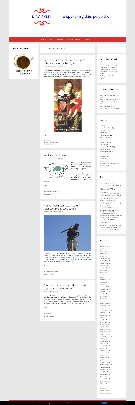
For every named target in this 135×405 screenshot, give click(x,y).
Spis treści (60, 39)
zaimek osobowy (116, 227)
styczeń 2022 (104, 246)
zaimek (118, 225)
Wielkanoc (63, 193)
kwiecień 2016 (104, 350)
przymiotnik (108, 217)
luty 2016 (102, 355)
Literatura (55, 271)
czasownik (110, 186)
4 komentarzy (48, 194)
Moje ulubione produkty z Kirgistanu (110, 65)
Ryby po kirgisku (111, 106)
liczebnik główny (104, 207)
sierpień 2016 (104, 341)
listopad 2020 (104, 263)
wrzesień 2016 (104, 338)
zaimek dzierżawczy (105, 227)
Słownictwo (55, 191)
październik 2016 (105, 336)
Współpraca (87, 39)
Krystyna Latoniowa (110, 205)
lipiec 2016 (103, 343)
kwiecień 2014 (104, 379)
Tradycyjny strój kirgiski (106, 76)
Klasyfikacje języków (106, 137)
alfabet (112, 183)
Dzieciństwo (103, 195)
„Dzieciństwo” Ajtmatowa (73, 39)
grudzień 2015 (104, 360)
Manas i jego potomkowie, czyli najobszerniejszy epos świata (61, 207)
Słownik (42, 39)
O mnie (51, 39)
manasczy (51, 272)
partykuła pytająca (109, 215)
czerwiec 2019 (104, 279)
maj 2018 (102, 294)
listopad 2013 (104, 390)
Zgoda (104, 403)
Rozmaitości (48, 140)
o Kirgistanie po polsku (50, 315)
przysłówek (115, 217)
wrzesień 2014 (104, 367)
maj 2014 (102, 376)
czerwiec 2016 (104, 346)
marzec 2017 (104, 324)
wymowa (109, 225)
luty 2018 (102, 301)
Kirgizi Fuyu (112, 200)
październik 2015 (105, 364)
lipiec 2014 (103, 372)
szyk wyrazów (113, 222)
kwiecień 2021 (104, 251)
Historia (102, 132)
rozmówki (111, 220)
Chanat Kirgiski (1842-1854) (113, 99)
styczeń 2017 (104, 329)
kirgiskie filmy (104, 200)
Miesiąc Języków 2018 (106, 149)
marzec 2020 (104, 272)
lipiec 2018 (103, 289)
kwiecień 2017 (104, 322)
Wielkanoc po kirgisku (55, 155)
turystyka (104, 225)
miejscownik (116, 207)
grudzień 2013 (104, 388)
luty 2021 (102, 256)
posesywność (118, 215)
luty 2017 (102, 327)
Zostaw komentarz (49, 144)
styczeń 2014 (104, 386)
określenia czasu (104, 213)
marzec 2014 (104, 381)
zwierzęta (110, 230)
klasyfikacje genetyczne (108, 203)
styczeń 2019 (104, 286)
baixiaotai (102, 102)
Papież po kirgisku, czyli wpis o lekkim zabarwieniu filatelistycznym (64, 61)
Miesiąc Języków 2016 (106, 147)
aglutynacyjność (105, 183)
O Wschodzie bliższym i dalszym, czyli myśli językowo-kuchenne (65, 287)
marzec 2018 (104, 298)
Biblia (46, 193)
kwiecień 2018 (104, 296)
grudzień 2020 (104, 260)
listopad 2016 (104, 334)
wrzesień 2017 (104, 312)
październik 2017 (105, 310)
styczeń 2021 (104, 258)
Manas (46, 272)
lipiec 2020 (103, 265)
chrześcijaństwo (52, 193)
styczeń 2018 (104, 303)
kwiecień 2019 (104, 284)
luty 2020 (102, 275)
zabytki (113, 225)
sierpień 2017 (104, 315)
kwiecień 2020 (104, 270)
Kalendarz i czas (105, 135)
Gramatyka (103, 130)
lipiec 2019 (103, 277)
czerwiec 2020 (104, 268)
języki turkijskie (110, 198)
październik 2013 (105, 393)
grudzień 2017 (104, 305)
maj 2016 (102, 348)
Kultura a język (48, 191)
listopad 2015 (104, 362)
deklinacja (110, 193)
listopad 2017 (104, 308)
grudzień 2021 (104, 249)
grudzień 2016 (104, 331)
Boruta (102, 99)
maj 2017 (102, 320)
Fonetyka (102, 125)
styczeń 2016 (104, 357)
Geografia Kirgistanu (106, 128)
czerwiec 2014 (104, 374)
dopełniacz (116, 193)
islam (101, 198)
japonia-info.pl (104, 108)
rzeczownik (105, 222)
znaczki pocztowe (53, 142)
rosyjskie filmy (103, 219)
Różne (102, 158)
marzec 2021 (104, 253)
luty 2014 (102, 383)
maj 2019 (102, 282)
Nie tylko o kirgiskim (105, 151)
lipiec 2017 (103, 317)
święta (58, 193)
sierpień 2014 (104, 369)
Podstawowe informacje (107, 154)
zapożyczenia (103, 230)
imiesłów (119, 195)
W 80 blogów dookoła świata (108, 163)
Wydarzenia (103, 165)
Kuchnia (102, 140)
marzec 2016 (104, 353)
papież (46, 142)
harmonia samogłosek (111, 195)
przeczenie (102, 217)
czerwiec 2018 (104, 291)
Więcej (46, 135)
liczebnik (118, 205)
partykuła (110, 213)
